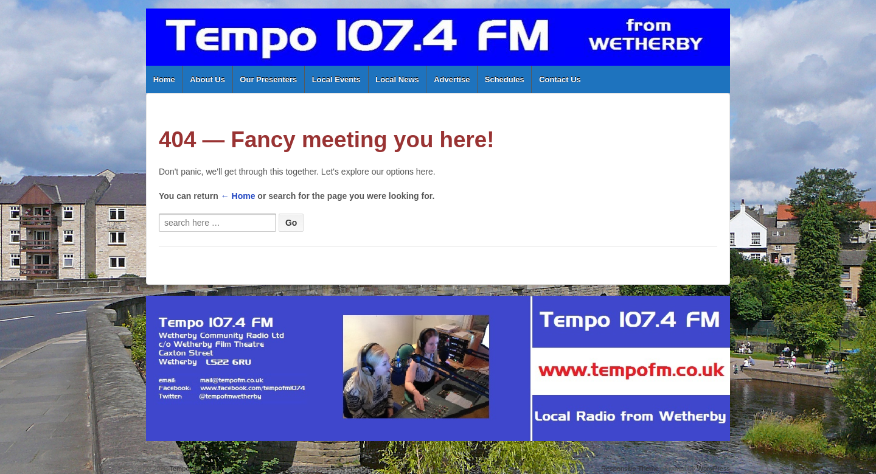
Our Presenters (268, 79)
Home (164, 79)
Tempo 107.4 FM (194, 468)
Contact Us (560, 79)
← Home (238, 196)
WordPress (713, 468)
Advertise (452, 79)
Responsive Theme (630, 468)
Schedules (504, 79)
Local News (397, 79)
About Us (207, 79)
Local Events (336, 79)
